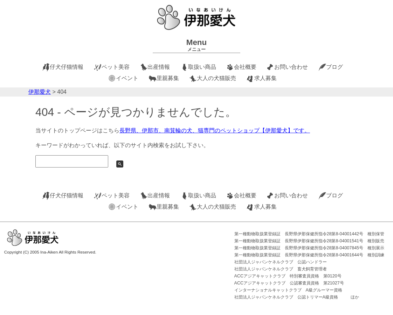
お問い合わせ (291, 67)
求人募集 (265, 78)
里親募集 (168, 78)
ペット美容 (116, 67)
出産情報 (158, 67)
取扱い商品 (202, 67)
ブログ (334, 67)
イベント (127, 78)
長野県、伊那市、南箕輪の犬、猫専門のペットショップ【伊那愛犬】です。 (214, 130)
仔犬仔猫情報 (66, 67)
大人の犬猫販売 (216, 78)
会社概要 (245, 67)
